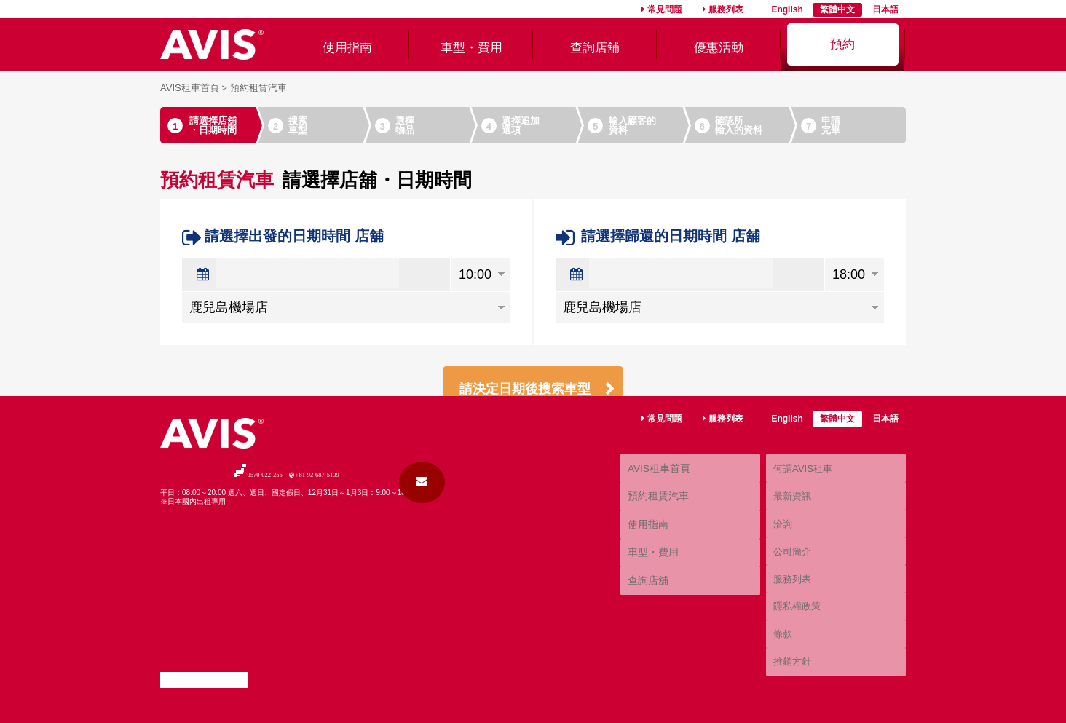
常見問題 (664, 9)
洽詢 (782, 586)
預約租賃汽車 (656, 571)
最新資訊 (790, 570)
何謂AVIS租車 (800, 553)
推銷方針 (790, 668)
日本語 (885, 9)
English (786, 9)
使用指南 (347, 44)
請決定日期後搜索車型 (529, 391)
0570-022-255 (227, 563)
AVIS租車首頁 (189, 87)
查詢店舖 (595, 44)
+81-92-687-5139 (346, 563)
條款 (782, 651)
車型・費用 (471, 44)
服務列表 (725, 9)
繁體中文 (837, 9)
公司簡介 (790, 602)
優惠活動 (718, 44)
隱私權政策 (795, 635)
